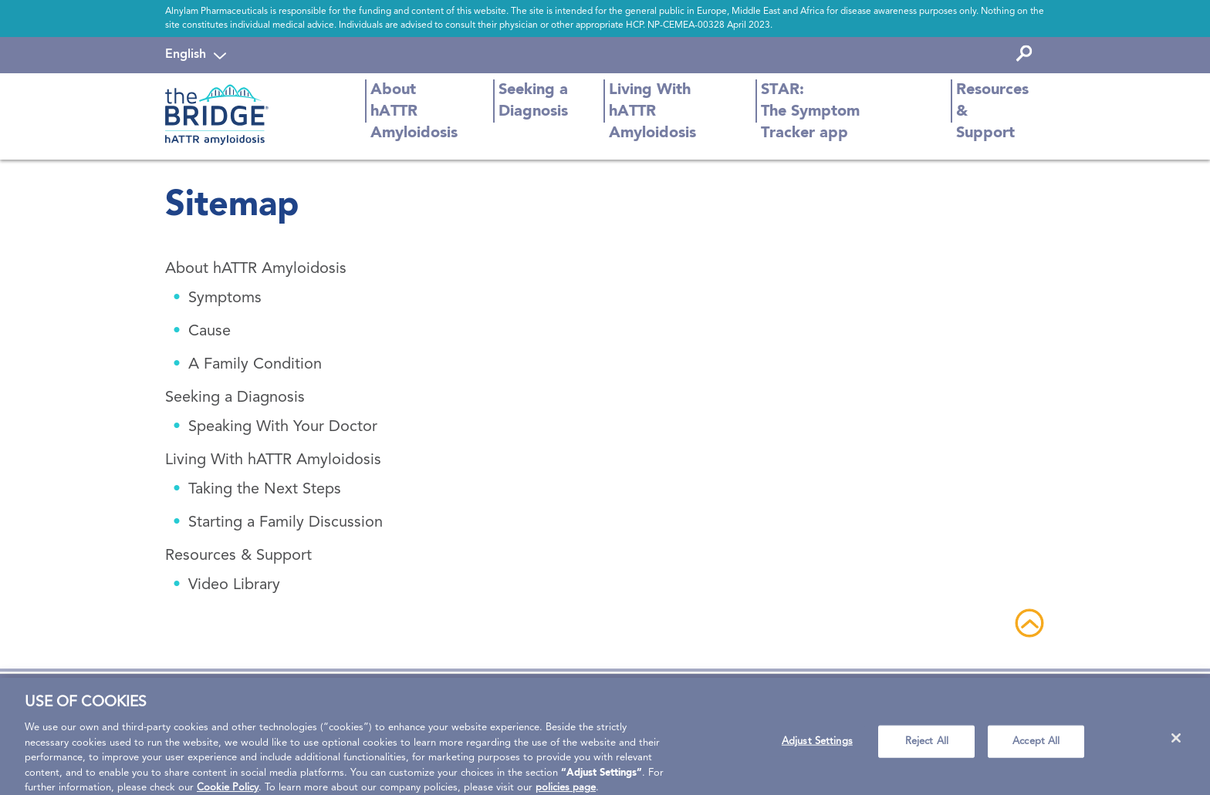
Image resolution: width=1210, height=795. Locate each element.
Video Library (234, 585)
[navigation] (195, 54)
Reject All (926, 748)
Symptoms (225, 298)
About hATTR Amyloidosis (414, 112)
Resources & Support (992, 112)
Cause (209, 331)
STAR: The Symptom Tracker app (810, 112)
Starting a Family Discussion (285, 523)
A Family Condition (255, 364)
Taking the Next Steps (264, 489)
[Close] (1176, 744)
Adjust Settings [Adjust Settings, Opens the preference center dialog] (817, 748)
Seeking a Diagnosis (533, 101)
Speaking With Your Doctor (282, 427)
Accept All (1036, 748)
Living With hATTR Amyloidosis (652, 112)
